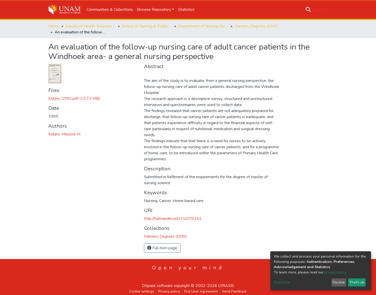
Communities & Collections (110, 9)
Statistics (186, 9)
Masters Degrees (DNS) (256, 26)
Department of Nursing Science (203, 26)
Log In (318, 9)
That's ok (356, 282)
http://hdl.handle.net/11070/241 (173, 218)
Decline (339, 282)
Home (54, 26)
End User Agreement (201, 291)
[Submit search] (308, 9)
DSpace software (157, 285)
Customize (282, 282)
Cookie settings (141, 291)
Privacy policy (169, 291)
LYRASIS (226, 285)
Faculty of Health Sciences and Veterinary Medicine (90, 26)
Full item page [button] (162, 248)
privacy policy (335, 272)
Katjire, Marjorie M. (64, 134)
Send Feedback (234, 291)
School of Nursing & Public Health (147, 26)
